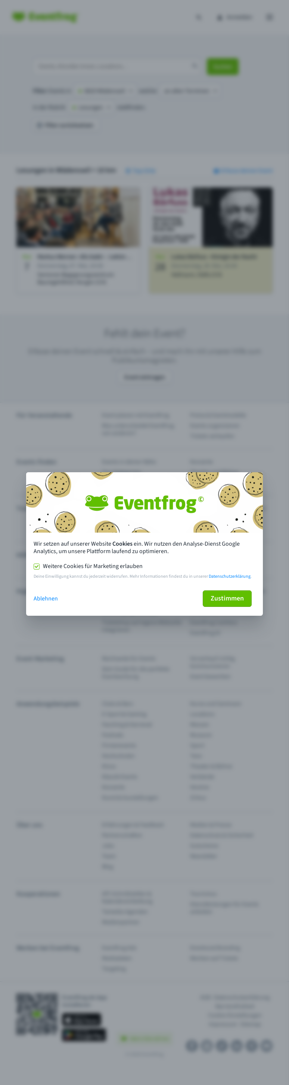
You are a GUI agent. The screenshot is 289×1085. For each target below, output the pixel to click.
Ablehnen (46, 598)
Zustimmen (227, 598)
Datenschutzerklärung (230, 576)
